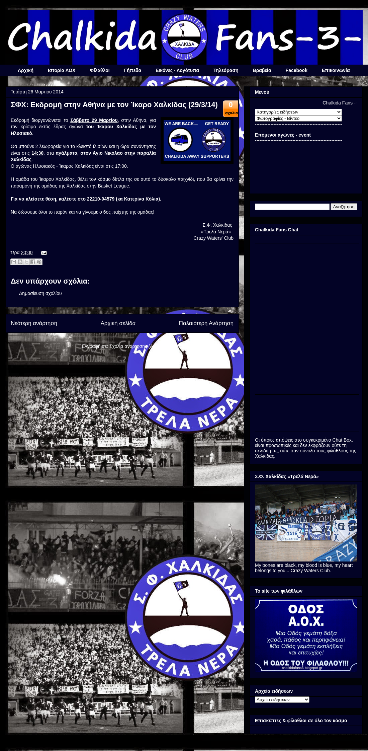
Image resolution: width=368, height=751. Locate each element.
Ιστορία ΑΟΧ (61, 70)
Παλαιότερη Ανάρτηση (206, 323)
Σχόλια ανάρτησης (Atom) (136, 346)
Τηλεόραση (225, 70)
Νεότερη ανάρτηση (34, 323)
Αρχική (25, 70)
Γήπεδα (132, 70)
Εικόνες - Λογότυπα (177, 70)
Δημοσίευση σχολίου (40, 293)
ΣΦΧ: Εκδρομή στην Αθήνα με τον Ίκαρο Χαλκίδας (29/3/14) (114, 104)
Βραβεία (262, 70)
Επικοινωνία (336, 70)
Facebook (296, 70)
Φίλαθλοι (99, 70)
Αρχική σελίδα (118, 323)
